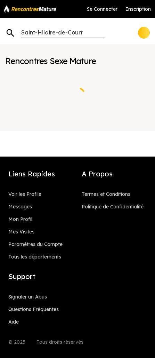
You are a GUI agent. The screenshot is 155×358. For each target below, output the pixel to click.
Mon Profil (20, 219)
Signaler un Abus (27, 297)
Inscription (138, 9)
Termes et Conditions (106, 194)
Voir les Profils (24, 194)
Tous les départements (34, 257)
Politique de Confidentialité (113, 207)
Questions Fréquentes (33, 309)
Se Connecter (102, 9)
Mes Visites (21, 232)
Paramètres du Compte (35, 244)
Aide (13, 322)
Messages (20, 207)
